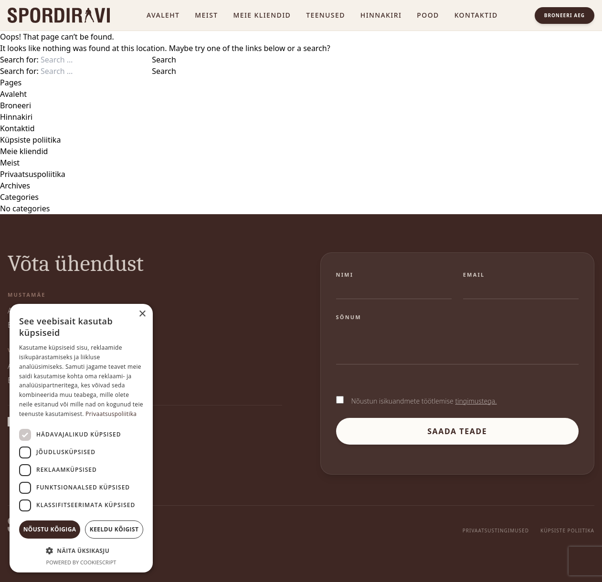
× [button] (142, 314)
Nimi (345, 274)
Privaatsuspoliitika (32, 174)
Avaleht (163, 15)
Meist (206, 15)
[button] (81, 550)
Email (474, 274)
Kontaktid (476, 15)
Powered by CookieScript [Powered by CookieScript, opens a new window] (81, 562)
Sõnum (348, 317)
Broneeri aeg (564, 15)
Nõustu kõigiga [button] (49, 529)
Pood (428, 15)
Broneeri (15, 105)
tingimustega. (475, 400)
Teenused (325, 15)
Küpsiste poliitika (30, 140)
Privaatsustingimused (496, 530)
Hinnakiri (381, 15)
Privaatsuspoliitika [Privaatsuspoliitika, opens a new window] (111, 414)
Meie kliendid (262, 15)
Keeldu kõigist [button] (114, 529)
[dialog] (81, 438)
